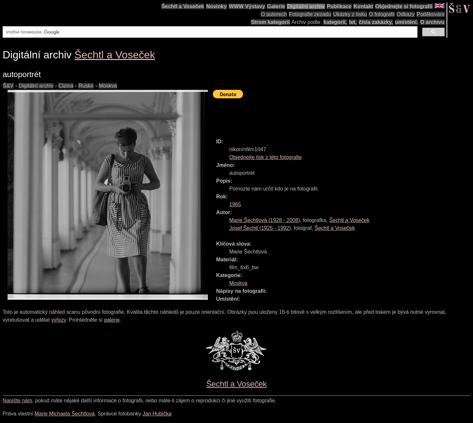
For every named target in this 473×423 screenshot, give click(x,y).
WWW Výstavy (247, 6)
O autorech (274, 14)
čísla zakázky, (376, 22)
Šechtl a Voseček (183, 6)
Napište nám (17, 400)
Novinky (216, 6)
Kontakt (363, 6)
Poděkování (430, 14)
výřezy (58, 320)
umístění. (406, 22)
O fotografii (381, 14)
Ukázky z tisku (350, 14)
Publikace (339, 6)
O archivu (432, 22)
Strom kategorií (270, 22)
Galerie (276, 6)
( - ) (264, 220)
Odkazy (406, 14)
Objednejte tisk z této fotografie (265, 157)
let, (353, 22)
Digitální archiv (306, 6)
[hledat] (209, 32)
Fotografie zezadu (310, 14)
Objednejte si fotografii (403, 6)
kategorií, (335, 22)
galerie (112, 320)
